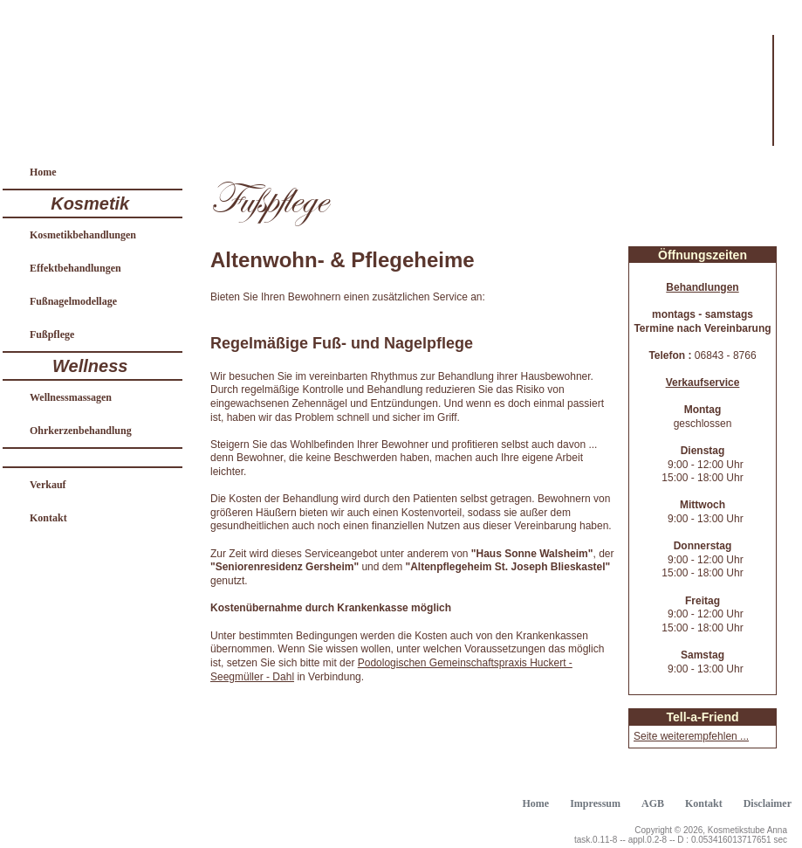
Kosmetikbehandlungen (83, 235)
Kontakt (48, 518)
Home (43, 172)
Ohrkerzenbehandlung (81, 430)
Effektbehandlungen (75, 268)
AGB (652, 803)
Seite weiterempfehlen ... (691, 736)
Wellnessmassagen (71, 397)
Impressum (595, 803)
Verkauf (48, 485)
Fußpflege (52, 334)
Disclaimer (768, 803)
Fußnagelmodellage (73, 301)
